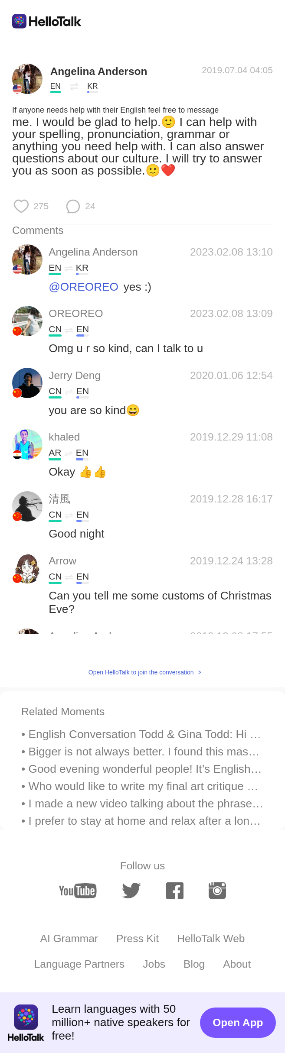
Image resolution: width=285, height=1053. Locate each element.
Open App (238, 1022)
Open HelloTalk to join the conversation (141, 672)
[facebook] (174, 890)
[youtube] (78, 890)
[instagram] (217, 890)
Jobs (154, 964)
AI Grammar (69, 938)
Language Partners (79, 964)
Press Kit (137, 938)
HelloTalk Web (211, 938)
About (237, 964)
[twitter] (131, 891)
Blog (194, 964)
